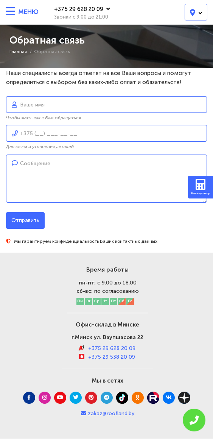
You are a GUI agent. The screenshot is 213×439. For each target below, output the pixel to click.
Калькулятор (200, 187)
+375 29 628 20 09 (82, 9)
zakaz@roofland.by (111, 413)
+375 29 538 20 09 (111, 357)
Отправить (25, 220)
